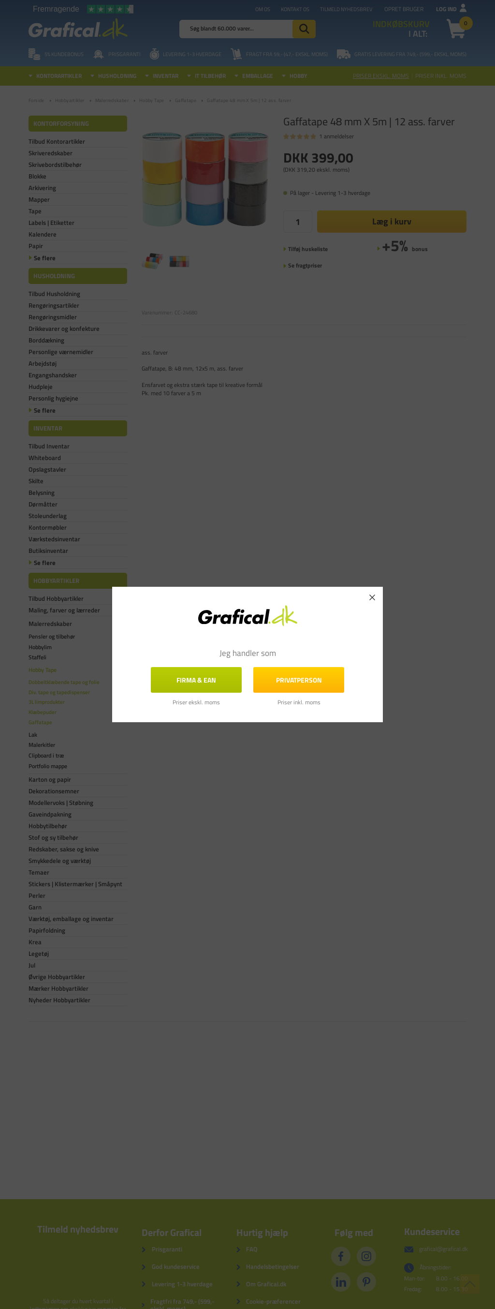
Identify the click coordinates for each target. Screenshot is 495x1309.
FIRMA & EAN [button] (196, 680)
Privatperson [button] (299, 680)
